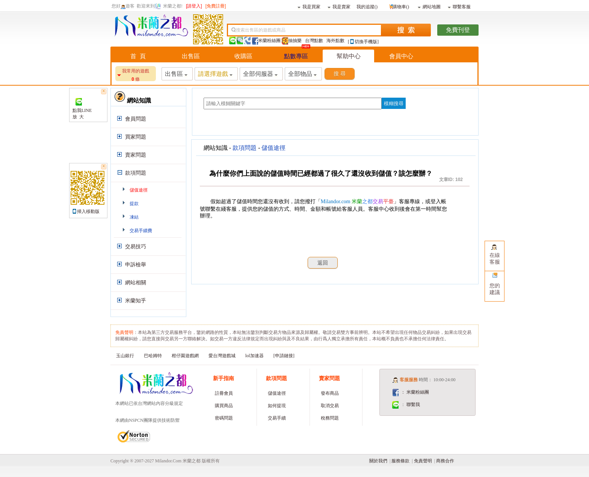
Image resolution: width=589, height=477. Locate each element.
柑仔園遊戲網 (185, 355)
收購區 (243, 56)
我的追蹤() (367, 6)
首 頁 (138, 56)
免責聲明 (423, 460)
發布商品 (330, 393)
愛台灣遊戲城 (222, 355)
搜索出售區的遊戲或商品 (260, 30)
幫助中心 (349, 56)
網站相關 (135, 282)
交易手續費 (141, 230)
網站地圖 (429, 6)
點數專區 (296, 56)
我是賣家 (339, 6)
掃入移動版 (88, 211)
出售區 (191, 56)
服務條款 (400, 460)
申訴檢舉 (135, 264)
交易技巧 (135, 246)
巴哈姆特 (153, 355)
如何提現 (277, 405)
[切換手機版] (363, 41)
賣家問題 (135, 155)
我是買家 (309, 6)
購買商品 (224, 405)
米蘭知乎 (135, 300)
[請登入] (194, 6)
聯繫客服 (459, 6)
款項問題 (135, 173)
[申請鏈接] (283, 355)
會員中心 (401, 56)
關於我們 (378, 460)
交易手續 (277, 418)
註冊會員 (224, 393)
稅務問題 (330, 418)
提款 (134, 203)
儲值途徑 (139, 190)
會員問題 (135, 119)
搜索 (406, 30)
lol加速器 (254, 355)
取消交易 (330, 405)
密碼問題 (224, 418)
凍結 (134, 217)
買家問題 (135, 137)
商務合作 (445, 460)
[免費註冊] (215, 6)
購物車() (398, 6)
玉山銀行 (125, 355)
